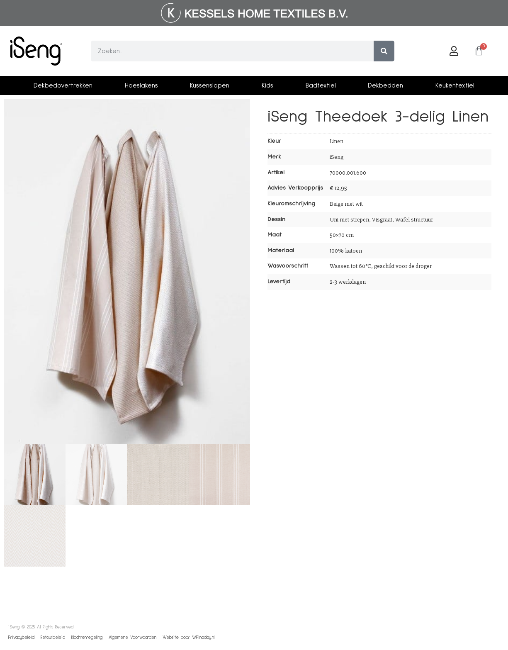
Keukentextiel (454, 85)
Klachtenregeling (86, 637)
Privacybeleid (21, 637)
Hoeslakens (141, 85)
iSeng (336, 157)
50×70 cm (342, 235)
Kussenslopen (209, 85)
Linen (336, 141)
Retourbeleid (53, 637)
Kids (267, 85)
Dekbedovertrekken (63, 85)
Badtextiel (321, 85)
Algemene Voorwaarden (132, 637)
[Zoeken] (384, 51)
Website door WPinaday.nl (188, 637)
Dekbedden (385, 85)
